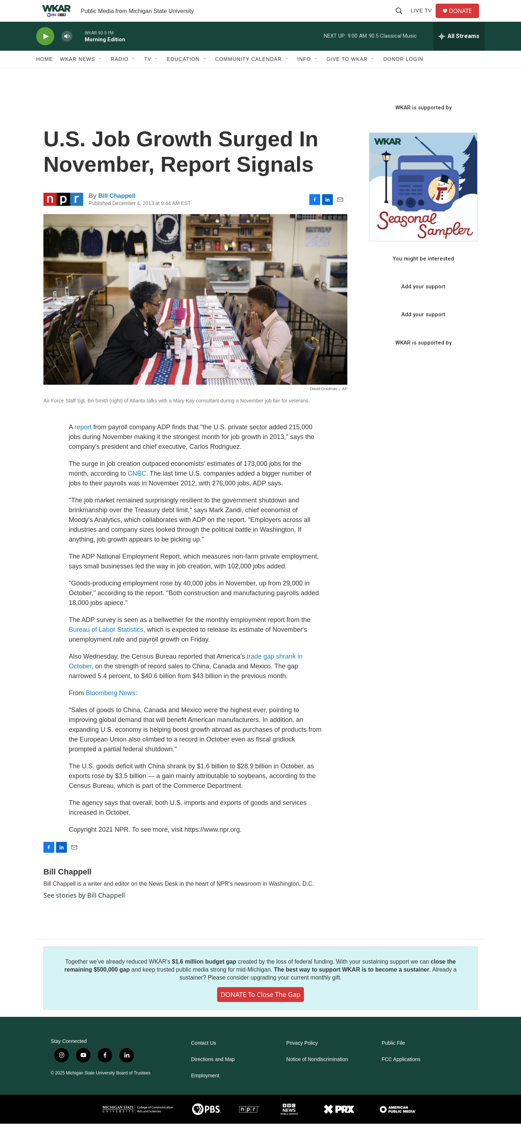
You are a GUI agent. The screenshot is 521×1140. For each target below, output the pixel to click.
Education (183, 75)
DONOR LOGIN (403, 75)
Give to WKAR (347, 75)
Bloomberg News (110, 709)
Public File (393, 1059)
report (83, 443)
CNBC (137, 489)
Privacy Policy (302, 1059)
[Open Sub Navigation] (100, 75)
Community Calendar (248, 75)
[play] (45, 53)
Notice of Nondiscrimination (317, 1075)
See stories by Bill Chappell (84, 911)
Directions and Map (213, 1075)
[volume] (67, 53)
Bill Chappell (116, 212)
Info (304, 75)
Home (44, 75)
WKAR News (77, 75)
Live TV (424, 19)
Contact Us (203, 1059)
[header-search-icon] (402, 19)
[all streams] (459, 52)
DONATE (465, 19)
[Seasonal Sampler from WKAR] (423, 203)
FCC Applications (401, 1075)
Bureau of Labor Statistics (106, 646)
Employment (205, 1092)
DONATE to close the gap (261, 1010)
